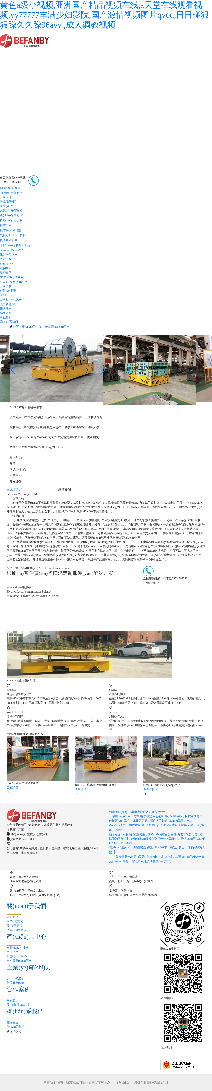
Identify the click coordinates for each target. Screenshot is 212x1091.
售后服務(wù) (8, 258)
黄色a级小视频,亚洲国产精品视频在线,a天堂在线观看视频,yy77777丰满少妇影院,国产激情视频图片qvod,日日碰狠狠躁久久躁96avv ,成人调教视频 (104, 14)
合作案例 (7, 263)
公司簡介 (6, 197)
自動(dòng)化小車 (11, 220)
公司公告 (6, 286)
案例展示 (6, 268)
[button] (101, 370)
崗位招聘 (6, 317)
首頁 (16, 326)
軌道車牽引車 (8, 240)
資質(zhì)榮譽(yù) (11, 210)
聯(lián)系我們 (9, 321)
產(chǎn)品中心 (11, 215)
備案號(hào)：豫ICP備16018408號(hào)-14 (142, 1082)
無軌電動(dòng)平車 (12, 235)
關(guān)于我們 (11, 192)
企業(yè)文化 (8, 206)
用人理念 (6, 308)
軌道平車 (6, 225)
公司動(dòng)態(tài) (14, 281)
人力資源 (7, 304)
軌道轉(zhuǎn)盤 (10, 230)
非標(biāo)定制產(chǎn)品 (16, 245)
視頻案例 (6, 272)
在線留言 (12, 1022)
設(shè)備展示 (8, 254)
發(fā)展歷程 (8, 201)
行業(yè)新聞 (8, 290)
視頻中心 (6, 295)
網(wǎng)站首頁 (10, 187)
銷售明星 (6, 313)
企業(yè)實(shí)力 (12, 250)
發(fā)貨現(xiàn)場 (11, 277)
